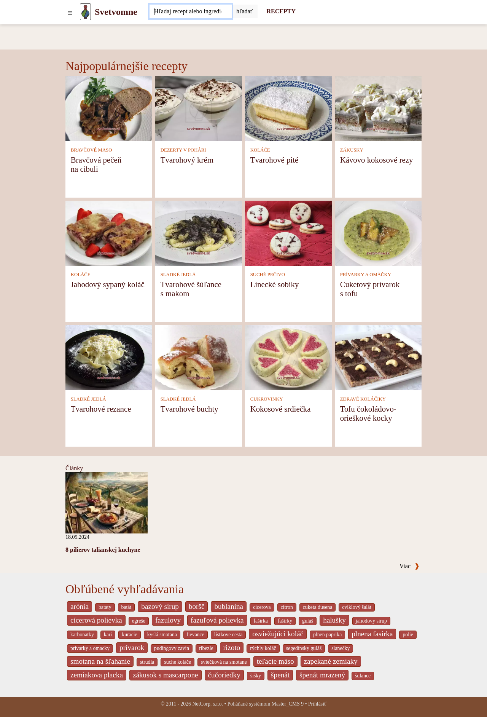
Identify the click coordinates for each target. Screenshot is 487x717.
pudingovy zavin (171, 648)
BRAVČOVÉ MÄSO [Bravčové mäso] (91, 150)
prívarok (131, 648)
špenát (280, 675)
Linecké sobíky (274, 284)
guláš (307, 621)
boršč (197, 606)
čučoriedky (224, 675)
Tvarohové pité (274, 159)
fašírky (285, 621)
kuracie (129, 634)
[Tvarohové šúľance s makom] (198, 233)
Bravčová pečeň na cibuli (96, 164)
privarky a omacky (90, 648)
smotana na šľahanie (100, 661)
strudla (147, 662)
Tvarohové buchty (189, 408)
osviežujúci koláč (277, 634)
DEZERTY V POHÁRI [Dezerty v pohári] (183, 150)
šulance (363, 676)
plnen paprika (327, 634)
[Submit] (245, 11)
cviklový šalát (356, 607)
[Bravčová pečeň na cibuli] (108, 108)
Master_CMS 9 (288, 704)
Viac (409, 566)
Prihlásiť (317, 704)
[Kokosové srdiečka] (288, 357)
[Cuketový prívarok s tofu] (378, 233)
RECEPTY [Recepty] (281, 11)
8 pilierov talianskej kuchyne (102, 549)
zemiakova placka (96, 675)
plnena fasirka (372, 634)
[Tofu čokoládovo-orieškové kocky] (378, 357)
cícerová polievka (96, 620)
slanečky (340, 648)
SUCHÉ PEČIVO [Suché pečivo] (267, 274)
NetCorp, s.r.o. (207, 704)
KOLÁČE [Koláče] (260, 150)
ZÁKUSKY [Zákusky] (351, 150)
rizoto (231, 648)
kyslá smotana (162, 634)
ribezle (206, 648)
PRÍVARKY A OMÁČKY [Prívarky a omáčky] (365, 274)
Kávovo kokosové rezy (376, 159)
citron (287, 607)
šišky (255, 676)
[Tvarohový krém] (198, 108)
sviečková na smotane (224, 662)
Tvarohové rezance (101, 408)
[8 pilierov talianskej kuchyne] (106, 502)
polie (408, 634)
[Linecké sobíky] (288, 233)
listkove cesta (228, 634)
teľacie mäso (275, 661)
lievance (195, 634)
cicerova (262, 607)
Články (74, 468)
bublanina (228, 606)
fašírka (261, 621)
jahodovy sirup (371, 621)
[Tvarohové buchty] (198, 357)
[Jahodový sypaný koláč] (108, 233)
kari (108, 634)
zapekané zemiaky (331, 661)
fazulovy (168, 620)
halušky (334, 620)
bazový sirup (160, 606)
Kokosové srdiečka (280, 408)
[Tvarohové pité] (288, 108)
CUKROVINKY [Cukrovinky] (266, 399)
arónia (79, 606)
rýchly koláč (263, 648)
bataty (105, 607)
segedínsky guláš (304, 648)
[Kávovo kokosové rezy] (378, 108)
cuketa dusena (318, 607)
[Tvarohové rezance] (108, 357)
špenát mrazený (322, 675)
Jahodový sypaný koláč (108, 284)
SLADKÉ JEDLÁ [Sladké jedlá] (178, 274)
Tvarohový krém (187, 159)
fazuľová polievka (217, 620)
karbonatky (82, 634)
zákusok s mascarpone (165, 675)
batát (126, 607)
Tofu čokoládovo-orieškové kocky (368, 413)
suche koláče (177, 662)
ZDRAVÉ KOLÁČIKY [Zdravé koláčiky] (363, 399)
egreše (138, 621)
